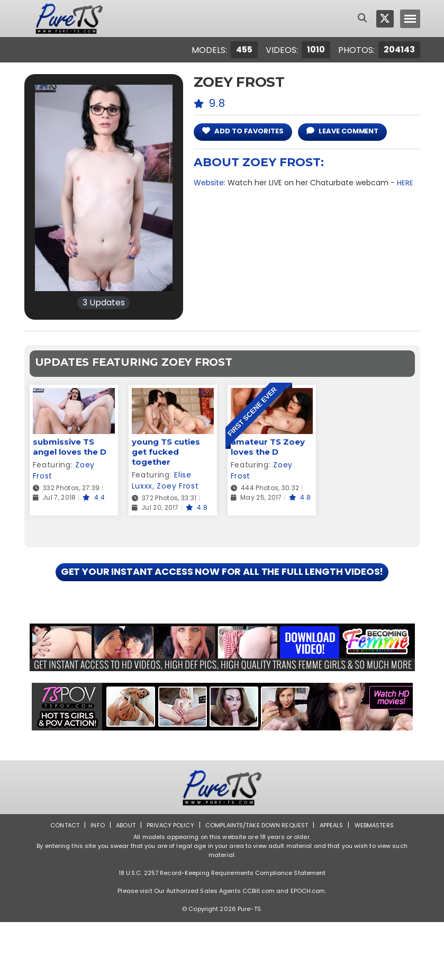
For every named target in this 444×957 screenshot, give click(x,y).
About (119, 859)
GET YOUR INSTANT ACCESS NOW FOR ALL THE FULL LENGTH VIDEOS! (222, 589)
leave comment (354, 131)
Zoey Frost (177, 486)
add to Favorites (247, 131)
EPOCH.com (308, 926)
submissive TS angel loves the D (69, 447)
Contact (56, 859)
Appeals (336, 859)
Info (90, 859)
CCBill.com (258, 926)
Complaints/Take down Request (257, 859)
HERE (405, 182)
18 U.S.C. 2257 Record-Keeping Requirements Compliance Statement (222, 908)
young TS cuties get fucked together (166, 452)
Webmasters (381, 859)
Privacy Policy (166, 859)
